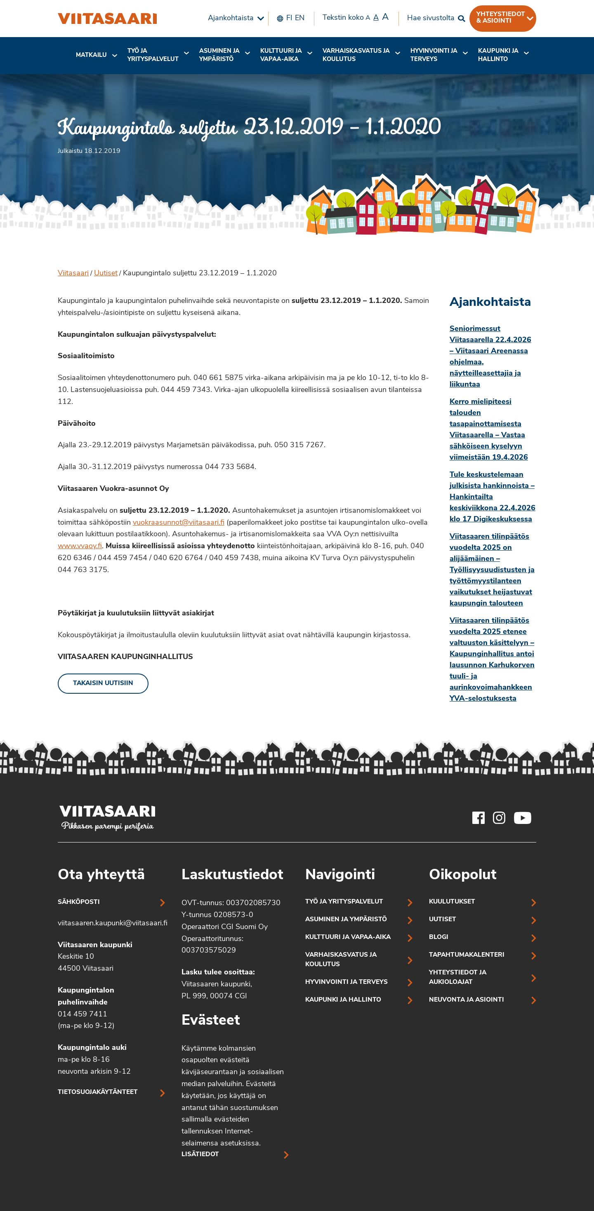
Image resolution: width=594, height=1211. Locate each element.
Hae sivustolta (431, 18)
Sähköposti (79, 902)
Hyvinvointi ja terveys (346, 982)
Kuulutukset (452, 902)
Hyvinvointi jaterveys (433, 55)
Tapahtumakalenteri (466, 955)
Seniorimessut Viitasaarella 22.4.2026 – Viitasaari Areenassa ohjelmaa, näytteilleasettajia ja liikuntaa (490, 357)
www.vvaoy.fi (80, 546)
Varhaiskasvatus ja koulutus (356, 55)
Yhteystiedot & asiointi (500, 18)
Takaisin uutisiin (103, 684)
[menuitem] (234, 19)
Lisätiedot (200, 1155)
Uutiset (106, 273)
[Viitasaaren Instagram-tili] (499, 818)
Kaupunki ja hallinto (498, 55)
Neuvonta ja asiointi (466, 1000)
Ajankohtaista (231, 18)
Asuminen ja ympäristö (219, 55)
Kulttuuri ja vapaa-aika (281, 55)
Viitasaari (73, 273)
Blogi (438, 937)
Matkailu (91, 55)
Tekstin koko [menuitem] (356, 18)
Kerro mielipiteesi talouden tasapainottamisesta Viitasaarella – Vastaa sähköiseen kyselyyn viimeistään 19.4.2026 (489, 430)
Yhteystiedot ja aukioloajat (457, 978)
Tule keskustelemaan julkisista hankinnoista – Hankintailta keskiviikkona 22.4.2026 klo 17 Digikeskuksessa (492, 497)
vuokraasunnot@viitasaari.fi (178, 523)
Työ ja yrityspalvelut (153, 55)
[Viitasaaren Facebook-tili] (478, 818)
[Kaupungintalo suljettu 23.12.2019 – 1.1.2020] (107, 18)
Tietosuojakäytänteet (98, 1092)
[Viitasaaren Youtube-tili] (523, 818)
